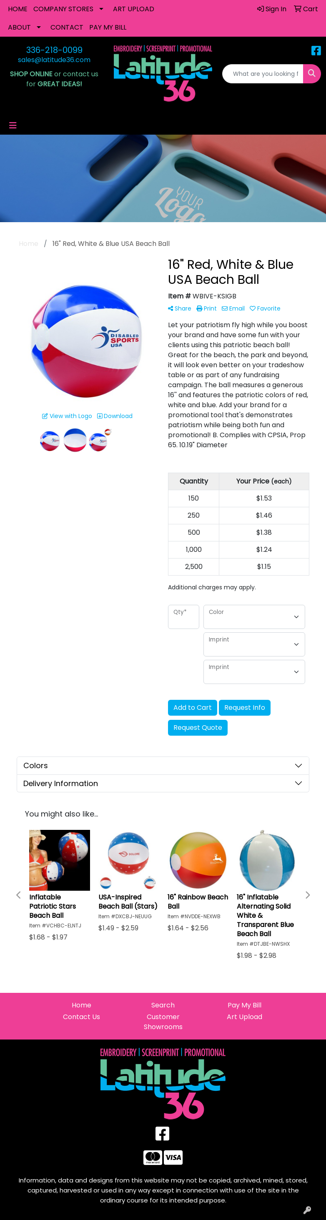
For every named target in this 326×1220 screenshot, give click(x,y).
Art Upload (244, 1017)
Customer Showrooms (163, 1022)
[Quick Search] (262, 73)
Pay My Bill (244, 1005)
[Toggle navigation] (13, 125)
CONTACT (66, 27)
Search (163, 1005)
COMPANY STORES (63, 9)
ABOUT (19, 27)
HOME (18, 9)
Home (81, 1005)
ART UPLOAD (133, 9)
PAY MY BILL (107, 27)
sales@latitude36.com (54, 60)
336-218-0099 (54, 50)
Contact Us (81, 1017)
